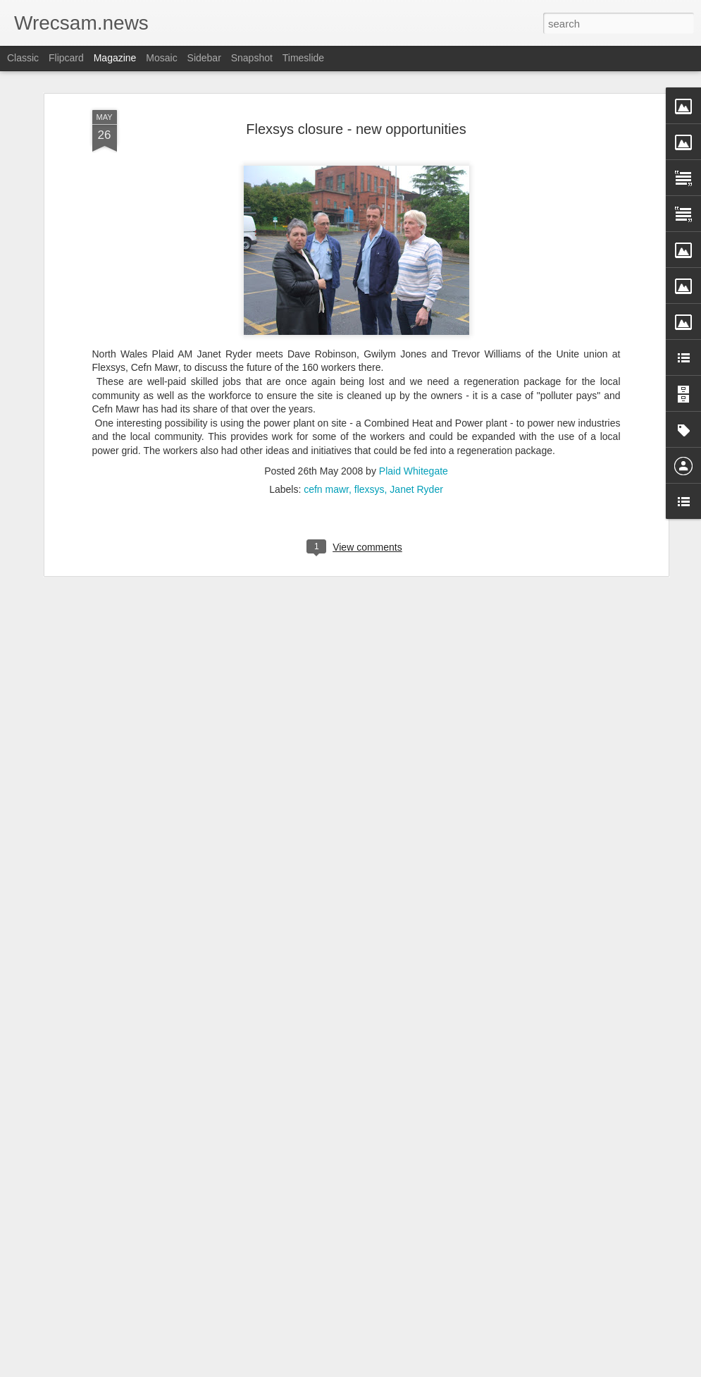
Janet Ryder (416, 421)
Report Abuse (435, 1369)
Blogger (395, 1369)
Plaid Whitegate (413, 403)
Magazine (115, 57)
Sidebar (204, 57)
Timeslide (303, 57)
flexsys (369, 421)
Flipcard (66, 57)
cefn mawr (326, 421)
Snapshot (252, 57)
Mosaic (161, 57)
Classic (23, 57)
